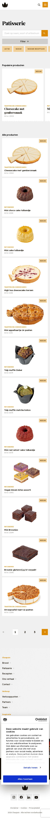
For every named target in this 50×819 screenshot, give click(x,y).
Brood (5, 663)
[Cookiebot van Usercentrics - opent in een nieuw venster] (35, 719)
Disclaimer (14, 808)
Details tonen (30, 767)
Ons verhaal (8, 679)
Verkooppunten (10, 696)
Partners (6, 702)
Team (5, 707)
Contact (6, 684)
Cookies (24, 808)
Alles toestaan (25, 779)
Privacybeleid (34, 808)
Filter (24, 41)
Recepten (7, 673)
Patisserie (7, 668)
